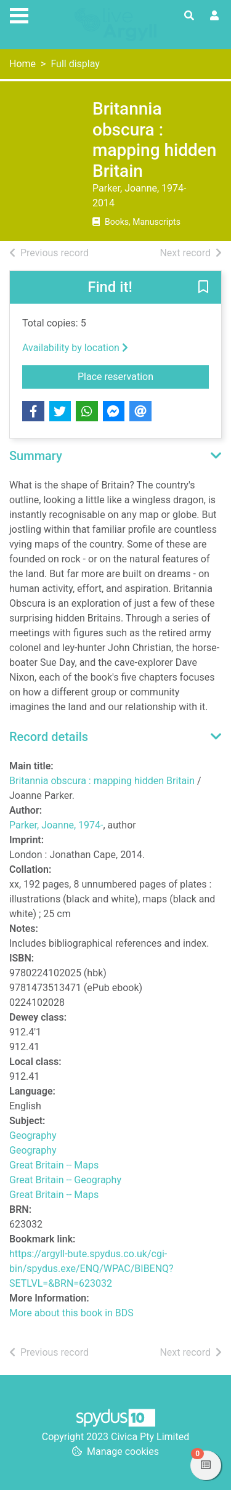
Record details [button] (48, 736)
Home (22, 64)
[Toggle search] (189, 16)
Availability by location (75, 348)
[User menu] (214, 16)
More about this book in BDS (71, 1313)
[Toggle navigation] (19, 14)
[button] (203, 288)
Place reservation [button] (143, 376)
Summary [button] (35, 455)
